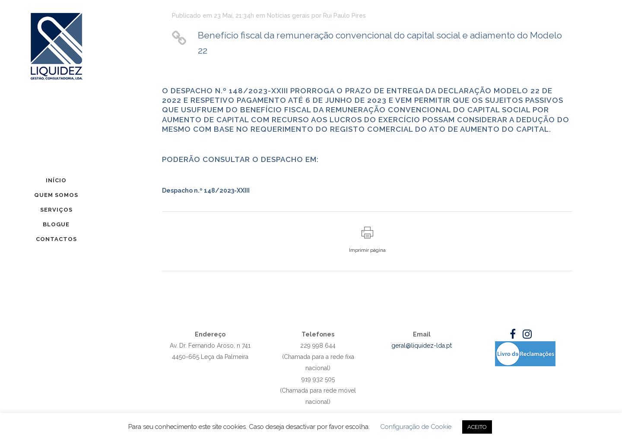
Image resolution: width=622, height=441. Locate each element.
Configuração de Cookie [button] (415, 427)
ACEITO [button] (477, 427)
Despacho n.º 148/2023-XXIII (206, 190)
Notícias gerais (288, 15)
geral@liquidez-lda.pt (421, 345)
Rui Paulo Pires (344, 15)
